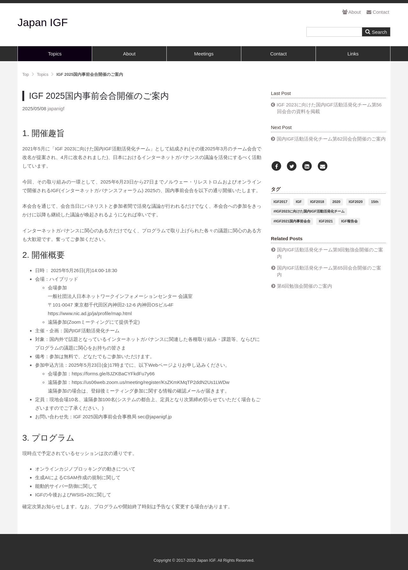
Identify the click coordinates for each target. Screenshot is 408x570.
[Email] (322, 166)
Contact (378, 12)
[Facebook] (276, 166)
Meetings (204, 53)
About (351, 12)
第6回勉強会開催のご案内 (304, 286)
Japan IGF (43, 22)
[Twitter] (291, 166)
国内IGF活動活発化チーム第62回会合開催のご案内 (331, 138)
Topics (55, 53)
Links (353, 53)
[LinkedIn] (307, 166)
